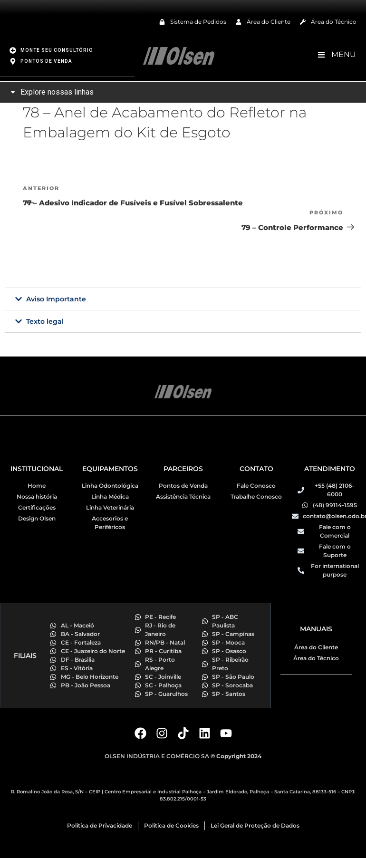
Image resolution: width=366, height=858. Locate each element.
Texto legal (45, 321)
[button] (183, 298)
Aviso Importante (56, 298)
